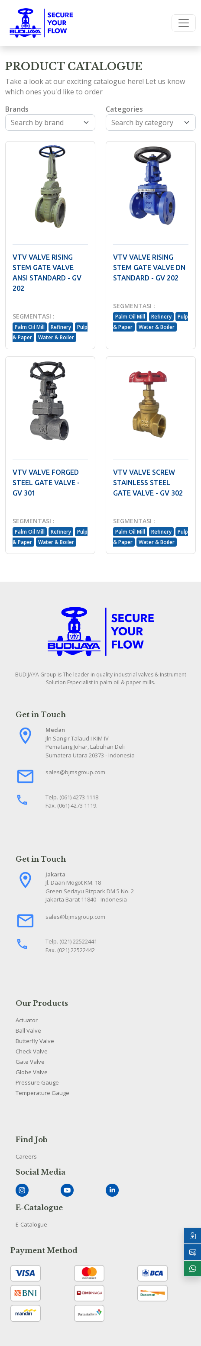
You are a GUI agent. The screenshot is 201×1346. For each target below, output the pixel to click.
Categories (124, 109)
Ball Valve (28, 1030)
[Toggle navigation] (184, 23)
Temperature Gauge (42, 1093)
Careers (26, 1156)
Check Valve (32, 1051)
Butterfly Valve (35, 1041)
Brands (17, 109)
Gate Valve (30, 1062)
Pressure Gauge (37, 1082)
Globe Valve (32, 1072)
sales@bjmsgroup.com (75, 772)
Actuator (27, 1020)
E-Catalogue (31, 1224)
